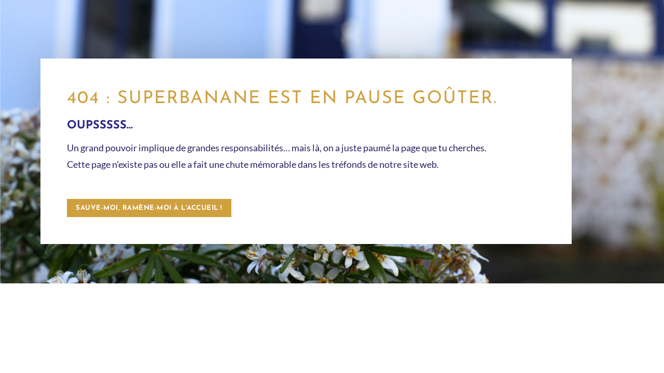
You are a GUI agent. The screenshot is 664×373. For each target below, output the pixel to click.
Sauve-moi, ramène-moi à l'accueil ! (149, 208)
